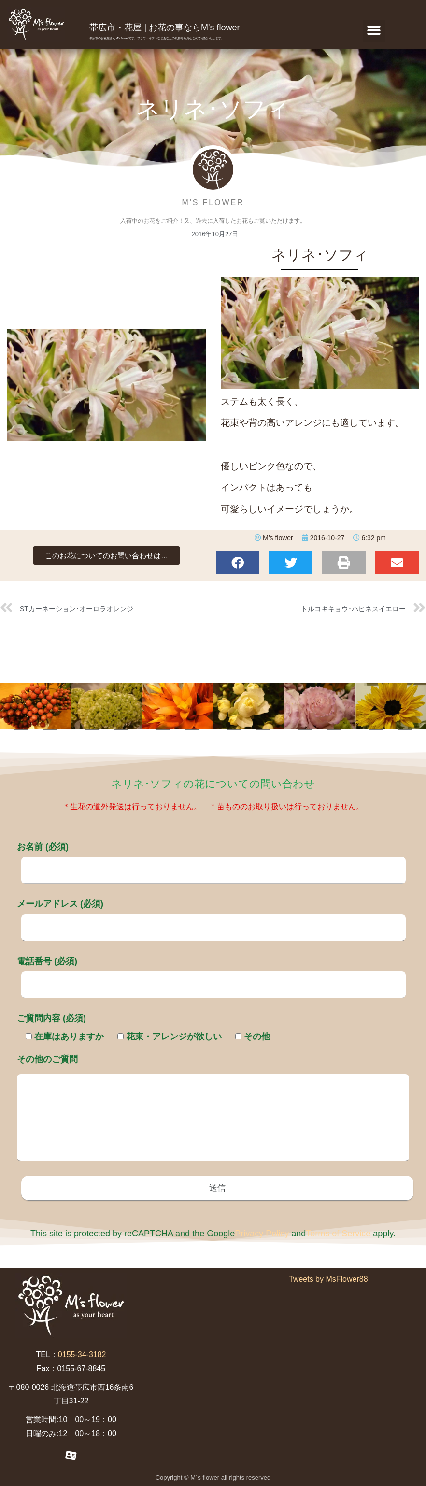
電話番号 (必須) (211, 972)
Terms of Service (338, 1234)
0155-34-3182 (82, 1355)
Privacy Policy (262, 1234)
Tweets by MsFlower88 (328, 1280)
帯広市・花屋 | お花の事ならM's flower (164, 27)
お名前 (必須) (211, 858)
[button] (374, 31)
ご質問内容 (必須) (51, 1018)
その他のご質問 (213, 1108)
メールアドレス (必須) (211, 915)
